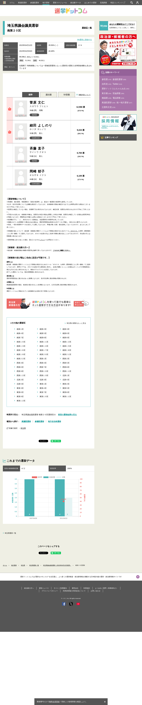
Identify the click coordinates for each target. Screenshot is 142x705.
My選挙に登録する (84, 40)
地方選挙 (45, 3)
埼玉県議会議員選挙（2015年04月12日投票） (57, 565)
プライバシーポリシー (50, 591)
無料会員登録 (54, 702)
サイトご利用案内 (60, 588)
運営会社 (75, 588)
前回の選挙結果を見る (67, 415)
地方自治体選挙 (54, 421)
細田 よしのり (49, 127)
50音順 (67, 95)
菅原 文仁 (49, 104)
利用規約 (86, 588)
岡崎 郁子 (49, 173)
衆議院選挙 (22, 3)
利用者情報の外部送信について (74, 591)
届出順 (49, 95)
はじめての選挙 (90, 3)
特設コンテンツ (117, 3)
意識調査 (103, 3)
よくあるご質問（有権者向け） (106, 588)
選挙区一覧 (87, 28)
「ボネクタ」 (73, 231)
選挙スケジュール (60, 3)
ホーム (5, 565)
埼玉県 (23, 428)
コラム (12, 3)
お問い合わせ (95, 591)
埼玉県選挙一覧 (10, 533)
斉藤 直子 (49, 150)
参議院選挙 (34, 3)
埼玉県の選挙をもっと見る (76, 323)
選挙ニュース (44, 588)
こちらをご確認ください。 (62, 250)
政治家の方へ (29, 588)
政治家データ (75, 3)
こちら (41, 240)
